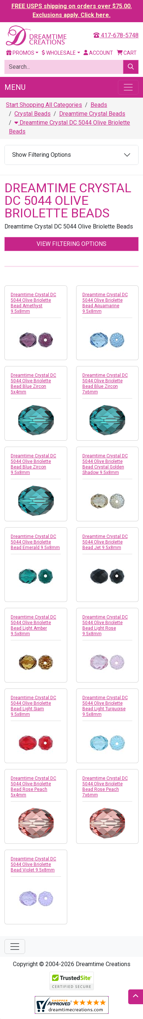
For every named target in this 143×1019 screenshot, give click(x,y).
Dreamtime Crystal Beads (92, 113)
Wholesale (59, 53)
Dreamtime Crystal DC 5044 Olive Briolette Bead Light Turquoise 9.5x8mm (105, 706)
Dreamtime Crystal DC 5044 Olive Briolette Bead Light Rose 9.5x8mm (105, 625)
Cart (127, 53)
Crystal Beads (32, 113)
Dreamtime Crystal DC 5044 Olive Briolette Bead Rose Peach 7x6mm (105, 787)
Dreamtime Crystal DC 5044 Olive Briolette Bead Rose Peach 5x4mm (33, 787)
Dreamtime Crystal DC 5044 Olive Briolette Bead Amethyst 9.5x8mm (33, 303)
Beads (99, 104)
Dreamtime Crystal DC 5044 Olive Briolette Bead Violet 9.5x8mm (33, 864)
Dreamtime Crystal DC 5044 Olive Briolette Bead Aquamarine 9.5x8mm (105, 303)
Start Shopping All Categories (44, 104)
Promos (20, 53)
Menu (14, 87)
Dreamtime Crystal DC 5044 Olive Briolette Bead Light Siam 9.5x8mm (33, 706)
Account (98, 53)
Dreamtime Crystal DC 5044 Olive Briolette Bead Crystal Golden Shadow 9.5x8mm (105, 464)
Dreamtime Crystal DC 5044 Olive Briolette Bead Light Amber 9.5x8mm (33, 625)
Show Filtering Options (41, 154)
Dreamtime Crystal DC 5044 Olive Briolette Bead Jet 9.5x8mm (105, 542)
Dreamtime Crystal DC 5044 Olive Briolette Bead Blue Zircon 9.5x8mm (33, 464)
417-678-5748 (116, 35)
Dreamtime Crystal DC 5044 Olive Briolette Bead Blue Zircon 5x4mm (33, 384)
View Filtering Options (71, 243)
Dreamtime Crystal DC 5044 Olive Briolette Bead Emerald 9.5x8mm (35, 542)
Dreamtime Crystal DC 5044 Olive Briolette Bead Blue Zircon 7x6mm (105, 384)
